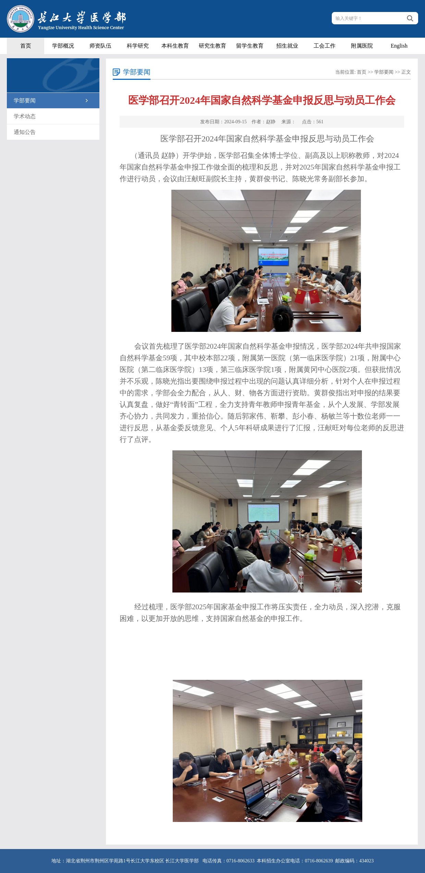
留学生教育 (250, 46)
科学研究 (138, 46)
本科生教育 (175, 46)
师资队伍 (100, 46)
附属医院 (362, 46)
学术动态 (25, 116)
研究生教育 (212, 46)
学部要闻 (25, 100)
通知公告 (25, 132)
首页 (25, 46)
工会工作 (325, 46)
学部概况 (63, 46)
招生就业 (287, 46)
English (399, 46)
